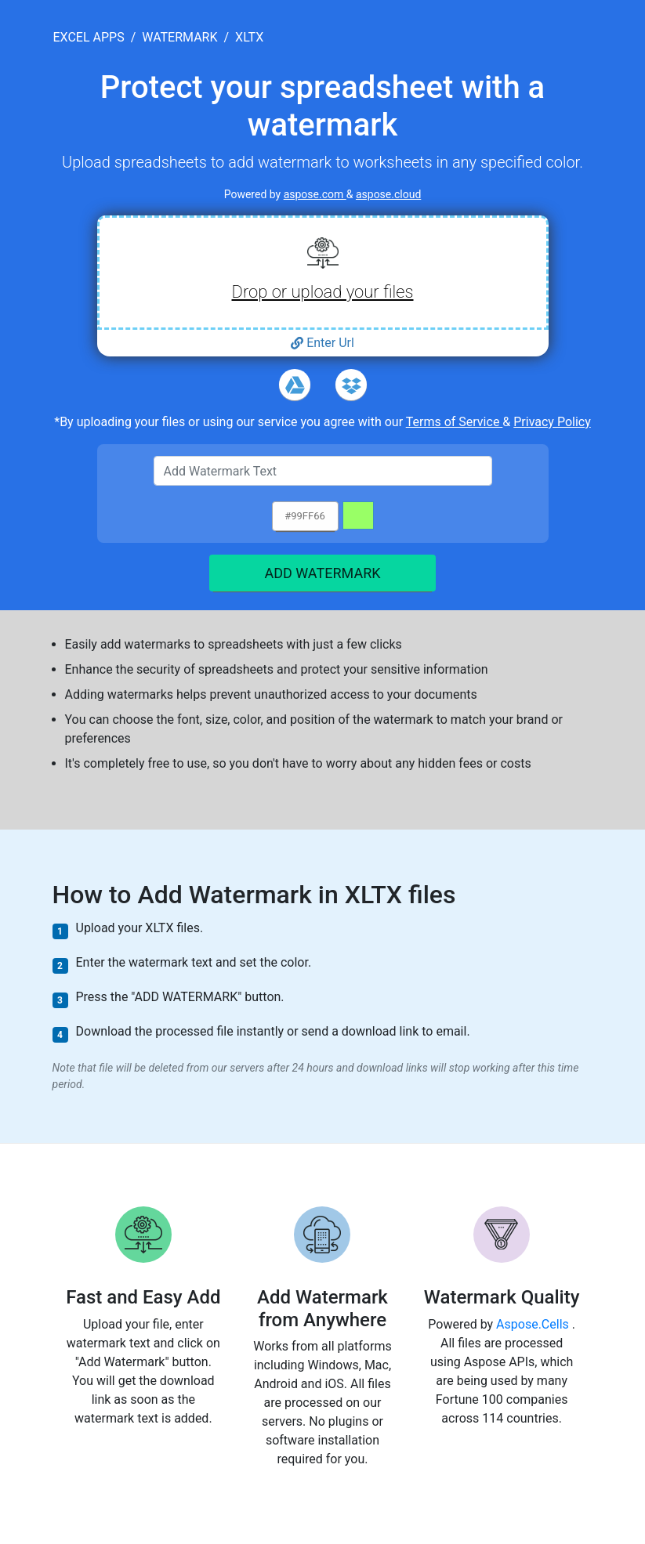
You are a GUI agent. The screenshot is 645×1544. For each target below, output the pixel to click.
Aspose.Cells (534, 1324)
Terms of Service (454, 421)
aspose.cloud (388, 194)
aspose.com (315, 194)
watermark (179, 37)
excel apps (89, 37)
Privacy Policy (552, 421)
